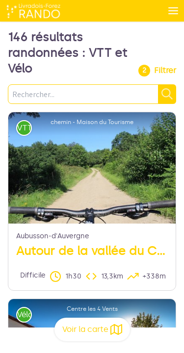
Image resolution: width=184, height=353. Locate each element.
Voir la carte (92, 329)
